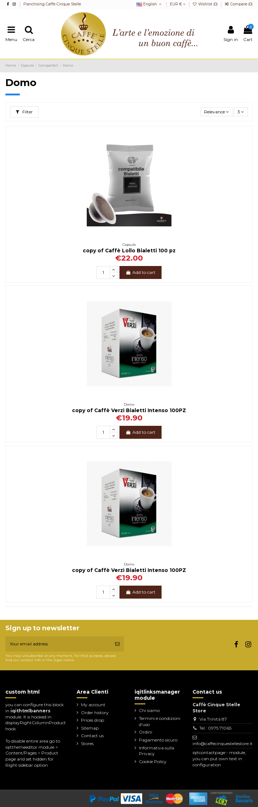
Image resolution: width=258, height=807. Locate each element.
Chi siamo (149, 710)
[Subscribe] (117, 644)
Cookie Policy (153, 761)
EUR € (178, 4)
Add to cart (140, 272)
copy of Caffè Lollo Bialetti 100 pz (129, 250)
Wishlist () (206, 4)
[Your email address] (58, 644)
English (149, 4)
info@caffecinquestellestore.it (223, 743)
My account (93, 704)
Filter (24, 111)
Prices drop (92, 720)
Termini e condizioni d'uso (159, 721)
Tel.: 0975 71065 (215, 728)
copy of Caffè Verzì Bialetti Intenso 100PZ (129, 410)
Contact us (92, 735)
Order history (95, 712)
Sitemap (90, 728)
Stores (87, 743)
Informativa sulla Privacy (156, 751)
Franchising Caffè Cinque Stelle (52, 4)
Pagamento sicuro (158, 740)
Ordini (145, 732)
